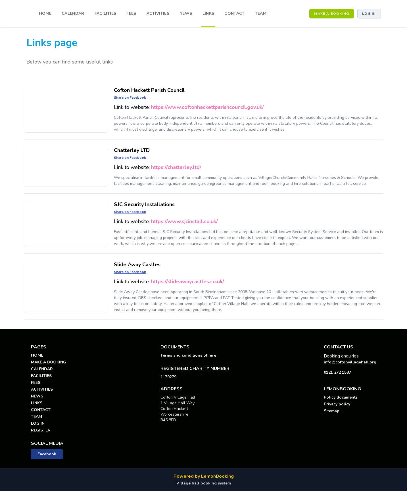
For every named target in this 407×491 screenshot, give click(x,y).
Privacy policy (337, 404)
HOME (45, 13)
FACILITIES (105, 13)
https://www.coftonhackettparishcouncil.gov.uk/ (207, 107)
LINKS (208, 13)
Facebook (46, 454)
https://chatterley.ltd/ (176, 167)
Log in (369, 13)
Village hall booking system (203, 483)
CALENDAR (73, 13)
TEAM (260, 13)
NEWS (186, 13)
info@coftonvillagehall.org (350, 362)
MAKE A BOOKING (331, 13)
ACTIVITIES (158, 13)
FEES (131, 13)
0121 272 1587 (337, 372)
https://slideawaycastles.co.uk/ (187, 281)
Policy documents (341, 397)
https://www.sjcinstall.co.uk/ (184, 221)
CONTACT (234, 13)
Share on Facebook (130, 97)
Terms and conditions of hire (188, 355)
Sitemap (331, 411)
